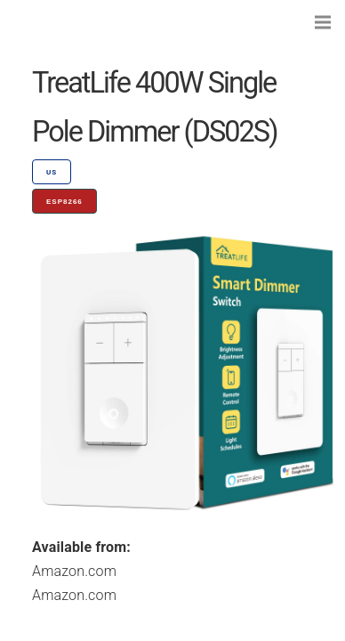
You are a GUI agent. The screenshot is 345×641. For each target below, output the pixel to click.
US (51, 172)
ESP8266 (64, 202)
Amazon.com (74, 571)
